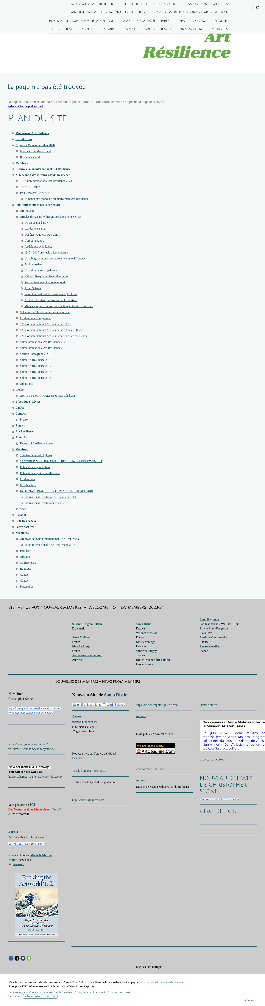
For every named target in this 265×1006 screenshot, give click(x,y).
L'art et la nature (34, 240)
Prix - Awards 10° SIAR (34, 192)
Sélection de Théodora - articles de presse (45, 312)
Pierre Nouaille (210, 646)
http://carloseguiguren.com (88, 800)
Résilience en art (30, 157)
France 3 (40, 843)
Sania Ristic (115, 694)
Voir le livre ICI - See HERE (89, 770)
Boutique (25, 568)
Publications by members (35, 467)
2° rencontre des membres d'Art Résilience (191, 13)
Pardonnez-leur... (34, 264)
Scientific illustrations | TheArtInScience (99, 704)
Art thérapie (27, 210)
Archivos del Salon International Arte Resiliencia (49, 538)
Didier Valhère (208, 704)
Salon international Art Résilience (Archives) (51, 294)
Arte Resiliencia (158, 30)
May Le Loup (81, 646)
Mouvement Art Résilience (93, 4)
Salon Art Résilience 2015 (35, 377)
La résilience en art (35, 228)
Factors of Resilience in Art (36, 443)
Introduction (134, 4)
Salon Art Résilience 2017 (35, 365)
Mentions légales (17, 992)
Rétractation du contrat (40, 996)
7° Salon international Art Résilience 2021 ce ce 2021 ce (53, 336)
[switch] (10, 781)
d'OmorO (55, 809)
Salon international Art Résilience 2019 (43, 347)
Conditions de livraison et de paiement (162, 982)
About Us (89, 30)
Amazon (18, 864)
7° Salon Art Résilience (150, 769)
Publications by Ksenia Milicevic (40, 473)
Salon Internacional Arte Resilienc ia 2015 (49, 544)
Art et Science (32, 288)
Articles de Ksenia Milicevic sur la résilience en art (50, 216)
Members (111, 30)
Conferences (27, 479)
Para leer (25, 550)
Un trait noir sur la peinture (40, 270)
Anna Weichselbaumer (87, 655)
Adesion (25, 556)
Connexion (251, 1000)
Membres (220, 4)
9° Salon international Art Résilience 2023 (45, 324)
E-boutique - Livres (153, 21)
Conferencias (28, 562)
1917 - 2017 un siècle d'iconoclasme (46, 252)
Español (131, 30)
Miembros (220, 30)
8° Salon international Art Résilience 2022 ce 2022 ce (52, 330)
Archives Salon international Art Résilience (109, 13)
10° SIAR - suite (30, 186)
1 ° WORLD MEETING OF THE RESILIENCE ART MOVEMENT (61, 461)
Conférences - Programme (35, 318)
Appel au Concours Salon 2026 (180, 4)
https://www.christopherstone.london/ (219, 799)
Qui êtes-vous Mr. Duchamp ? (42, 234)
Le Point (12, 843)
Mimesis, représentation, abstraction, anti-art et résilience (58, 306)
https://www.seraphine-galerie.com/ (157, 704)
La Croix (23, 843)
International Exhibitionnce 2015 (44, 503)
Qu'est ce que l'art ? (36, 222)
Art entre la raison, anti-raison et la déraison (50, 300)
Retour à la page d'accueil (25, 106)
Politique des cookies (119, 992)
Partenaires (26, 586)
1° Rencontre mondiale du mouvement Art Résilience (56, 198)
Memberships (28, 485)
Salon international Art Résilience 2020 (43, 342)
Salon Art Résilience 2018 (35, 359)
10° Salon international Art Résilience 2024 (46, 180)
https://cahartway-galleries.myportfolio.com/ (35, 776)
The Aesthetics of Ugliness (36, 455)
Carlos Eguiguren (104, 782)
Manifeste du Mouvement (35, 151)
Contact (200, 21)
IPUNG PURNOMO (84, 722)
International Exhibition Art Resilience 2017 (50, 497)
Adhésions (26, 383)
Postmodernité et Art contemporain (45, 282)
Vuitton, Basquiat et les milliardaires (46, 276)
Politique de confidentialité (90, 992)
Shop (23, 509)
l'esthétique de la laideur (38, 246)
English (221, 21)
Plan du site (14, 996)
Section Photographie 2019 (36, 353)
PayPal (181, 21)
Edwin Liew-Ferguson (214, 628)
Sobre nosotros (191, 30)
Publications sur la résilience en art (81, 21)
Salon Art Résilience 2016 (35, 371)
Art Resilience (63, 30)
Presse (125, 21)
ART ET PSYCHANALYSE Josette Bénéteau (47, 395)
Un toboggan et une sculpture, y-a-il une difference (54, 258)
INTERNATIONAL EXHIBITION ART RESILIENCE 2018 (56, 491)
